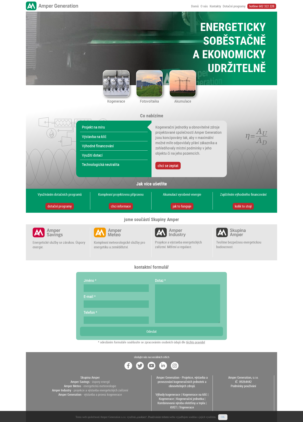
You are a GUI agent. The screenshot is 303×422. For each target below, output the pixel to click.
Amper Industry (61, 390)
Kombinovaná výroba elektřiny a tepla (181, 403)
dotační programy (60, 206)
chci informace (121, 206)
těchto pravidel (195, 342)
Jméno (90, 280)
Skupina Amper (90, 377)
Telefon (90, 312)
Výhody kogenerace (168, 394)
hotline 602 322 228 (261, 6)
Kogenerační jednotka (190, 399)
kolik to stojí (243, 206)
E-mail (90, 296)
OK (223, 419)
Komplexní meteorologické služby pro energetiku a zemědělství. (119, 242)
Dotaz (160, 280)
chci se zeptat (168, 165)
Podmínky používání (243, 386)
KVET (173, 407)
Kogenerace (166, 399)
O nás (204, 6)
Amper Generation (69, 394)
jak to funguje (182, 206)
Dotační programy (234, 6)
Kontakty (215, 6)
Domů (195, 6)
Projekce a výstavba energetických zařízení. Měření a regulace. (178, 242)
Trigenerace (186, 407)
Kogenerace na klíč (195, 394)
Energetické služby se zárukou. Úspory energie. (59, 242)
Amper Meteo (72, 386)
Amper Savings (80, 382)
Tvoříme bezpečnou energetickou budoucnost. (238, 242)
